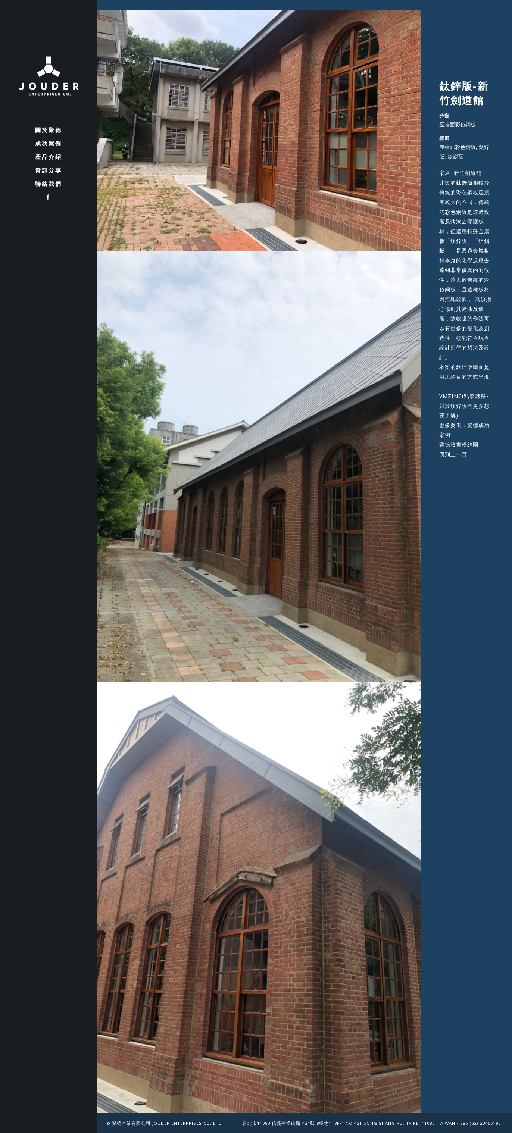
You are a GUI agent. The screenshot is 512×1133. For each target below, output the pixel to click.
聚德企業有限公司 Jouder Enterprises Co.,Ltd (167, 1123)
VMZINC (450, 396)
